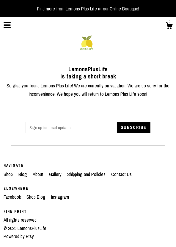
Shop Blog (36, 197)
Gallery (56, 174)
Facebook (13, 197)
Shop (9, 174)
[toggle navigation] (7, 25)
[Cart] (169, 26)
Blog (23, 174)
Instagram (60, 197)
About (39, 174)
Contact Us (121, 174)
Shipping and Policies (87, 174)
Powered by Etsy (19, 236)
